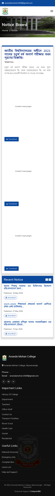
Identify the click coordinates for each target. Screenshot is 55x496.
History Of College (10, 394)
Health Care (7, 428)
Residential (7, 438)
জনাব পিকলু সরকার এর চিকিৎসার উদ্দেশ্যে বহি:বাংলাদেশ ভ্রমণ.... (27, 287)
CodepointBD (35, 491)
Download (11, 139)
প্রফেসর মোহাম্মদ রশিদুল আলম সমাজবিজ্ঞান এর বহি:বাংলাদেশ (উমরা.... (27, 323)
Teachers (6, 404)
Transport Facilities (10, 418)
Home (5, 30)
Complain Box (8, 462)
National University (10, 452)
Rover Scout (7, 423)
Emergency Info (8, 457)
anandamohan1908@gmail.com (17, 3)
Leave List (6, 467)
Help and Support (10, 472)
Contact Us (7, 414)
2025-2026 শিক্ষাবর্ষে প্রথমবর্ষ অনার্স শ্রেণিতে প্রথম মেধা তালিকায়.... (27, 305)
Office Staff (7, 409)
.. (10, 372)
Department (7, 399)
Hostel (5, 433)
